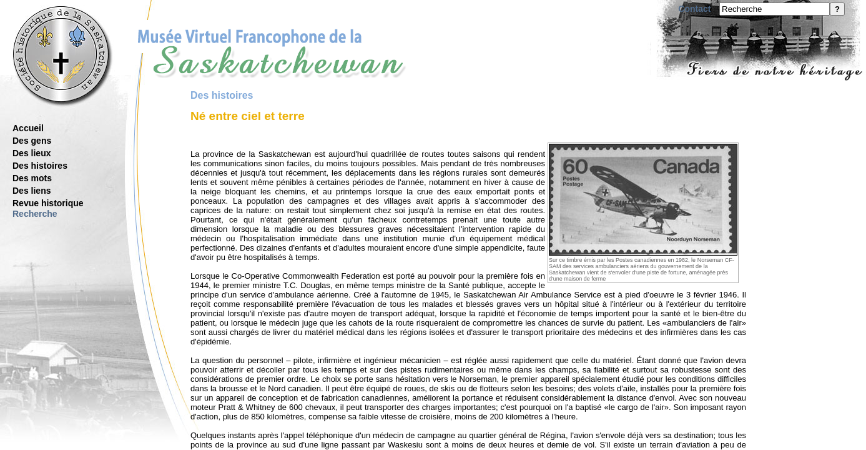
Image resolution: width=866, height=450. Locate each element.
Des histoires (39, 166)
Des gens (31, 141)
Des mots (32, 178)
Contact (694, 9)
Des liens (31, 191)
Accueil (28, 128)
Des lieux (31, 153)
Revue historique (48, 203)
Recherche (34, 214)
